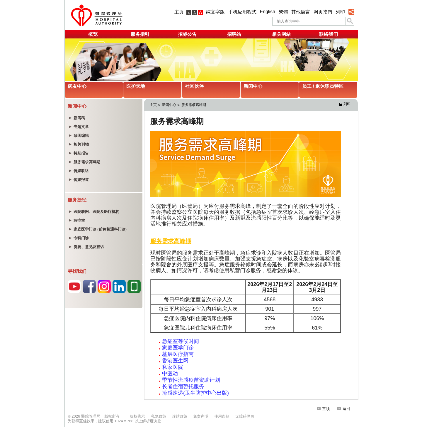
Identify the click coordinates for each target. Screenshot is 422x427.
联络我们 (328, 34)
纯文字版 (215, 11)
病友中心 (77, 86)
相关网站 (281, 34)
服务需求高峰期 (193, 105)
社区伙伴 (194, 86)
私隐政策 (158, 416)
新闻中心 (253, 86)
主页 (179, 11)
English (267, 11)
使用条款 (221, 416)
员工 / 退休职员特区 (322, 86)
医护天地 (135, 86)
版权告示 (137, 416)
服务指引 (140, 34)
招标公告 (187, 34)
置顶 (323, 408)
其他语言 (300, 11)
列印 (340, 11)
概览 (93, 34)
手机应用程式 (242, 11)
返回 (343, 408)
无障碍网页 (244, 416)
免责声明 (200, 416)
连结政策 (179, 416)
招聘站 (234, 34)
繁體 (283, 11)
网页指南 (323, 11)
